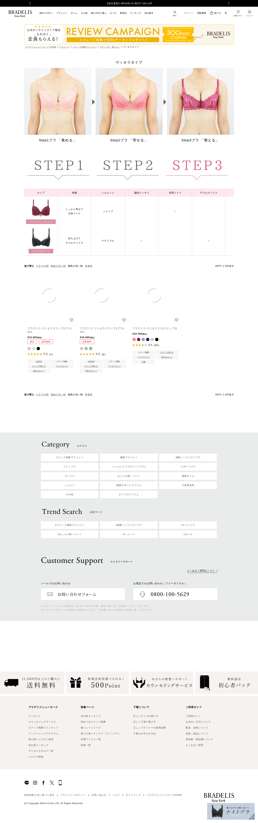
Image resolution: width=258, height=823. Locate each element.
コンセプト (34, 716)
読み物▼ (149, 13)
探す (175, 15)
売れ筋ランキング (38, 745)
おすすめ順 (42, 266)
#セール (188, 534)
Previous (25, 3)
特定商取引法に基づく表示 (39, 795)
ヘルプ (116, 795)
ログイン (188, 13)
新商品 (123, 13)
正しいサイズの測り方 (145, 716)
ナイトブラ (69, 466)
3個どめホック (38, 371)
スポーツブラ (188, 466)
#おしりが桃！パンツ (70, 534)
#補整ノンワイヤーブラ (129, 525)
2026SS (39, 361)
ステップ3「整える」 (110, 47)
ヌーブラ (70, 476)
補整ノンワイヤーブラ (188, 457)
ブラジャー (61, 13)
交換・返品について (197, 733)
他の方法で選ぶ (98, 13)
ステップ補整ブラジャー (85, 47)
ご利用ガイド (193, 716)
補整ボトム (188, 476)
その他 (84, 13)
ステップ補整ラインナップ (43, 727)
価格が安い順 (58, 266)
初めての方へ (46, 13)
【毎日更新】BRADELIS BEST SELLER (129, 3)
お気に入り (237, 15)
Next (232, 3)
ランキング (135, 13)
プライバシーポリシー (72, 795)
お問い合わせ (98, 795)
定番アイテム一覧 (91, 739)
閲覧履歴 (201, 13)
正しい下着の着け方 (144, 721)
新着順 (88, 266)
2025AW (91, 361)
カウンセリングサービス (42, 721)
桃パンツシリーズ (91, 727)
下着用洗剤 (188, 485)
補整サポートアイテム (129, 485)
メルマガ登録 (35, 756)
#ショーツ (129, 534)
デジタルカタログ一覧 (41, 750)
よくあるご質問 (194, 745)
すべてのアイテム (129, 494)
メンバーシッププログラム (43, 733)
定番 (143, 362)
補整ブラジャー (129, 457)
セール (113, 13)
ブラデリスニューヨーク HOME (40, 47)
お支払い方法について (198, 721)
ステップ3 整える (39, 366)
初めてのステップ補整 (93, 721)
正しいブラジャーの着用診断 (149, 727)
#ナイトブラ (188, 525)
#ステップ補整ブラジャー (69, 525)
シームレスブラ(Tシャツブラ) (129, 466)
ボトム (74, 13)
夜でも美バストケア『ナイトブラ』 (101, 733)
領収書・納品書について (199, 739)
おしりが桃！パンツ (129, 476)
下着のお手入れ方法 (144, 733)
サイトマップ (133, 795)
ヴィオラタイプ (62, 366)
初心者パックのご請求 (41, 739)
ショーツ (70, 485)
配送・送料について (197, 727)
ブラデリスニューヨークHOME (164, 795)
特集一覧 (86, 745)
